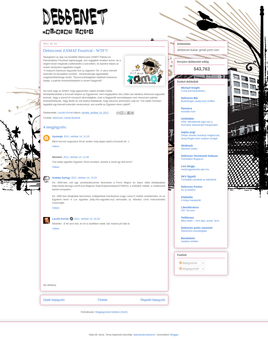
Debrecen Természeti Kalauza (199, 155)
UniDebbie (187, 118)
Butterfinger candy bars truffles (198, 101)
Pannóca (186, 108)
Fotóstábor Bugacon (192, 159)
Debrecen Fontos (191, 186)
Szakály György (61, 177)
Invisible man (188, 111)
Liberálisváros (190, 207)
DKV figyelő (188, 176)
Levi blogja (188, 166)
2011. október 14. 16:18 (87, 218)
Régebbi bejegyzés (153, 299)
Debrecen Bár (189, 98)
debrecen (58, 117)
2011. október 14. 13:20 (84, 177)
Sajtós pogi (188, 132)
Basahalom (188, 238)
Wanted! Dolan (189, 148)
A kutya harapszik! (191, 200)
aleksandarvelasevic (144, 334)
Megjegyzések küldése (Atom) (111, 312)
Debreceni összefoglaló (194, 230)
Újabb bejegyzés (54, 299)
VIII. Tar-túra (188, 210)
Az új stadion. (188, 189)
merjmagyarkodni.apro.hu (195, 169)
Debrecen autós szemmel (196, 227)
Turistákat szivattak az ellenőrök (198, 179)
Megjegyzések (189, 268)
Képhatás (187, 197)
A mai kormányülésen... (194, 90)
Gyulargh (57, 136)
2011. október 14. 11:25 (76, 136)
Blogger (174, 334)
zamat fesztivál (72, 117)
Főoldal (102, 299)
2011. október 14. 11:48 (76, 157)
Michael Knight (190, 87)
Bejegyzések (188, 262)
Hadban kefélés (189, 241)
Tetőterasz (187, 217)
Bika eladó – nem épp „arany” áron (200, 220)
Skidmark (187, 145)
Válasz (55, 146)
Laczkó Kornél (60, 218)
